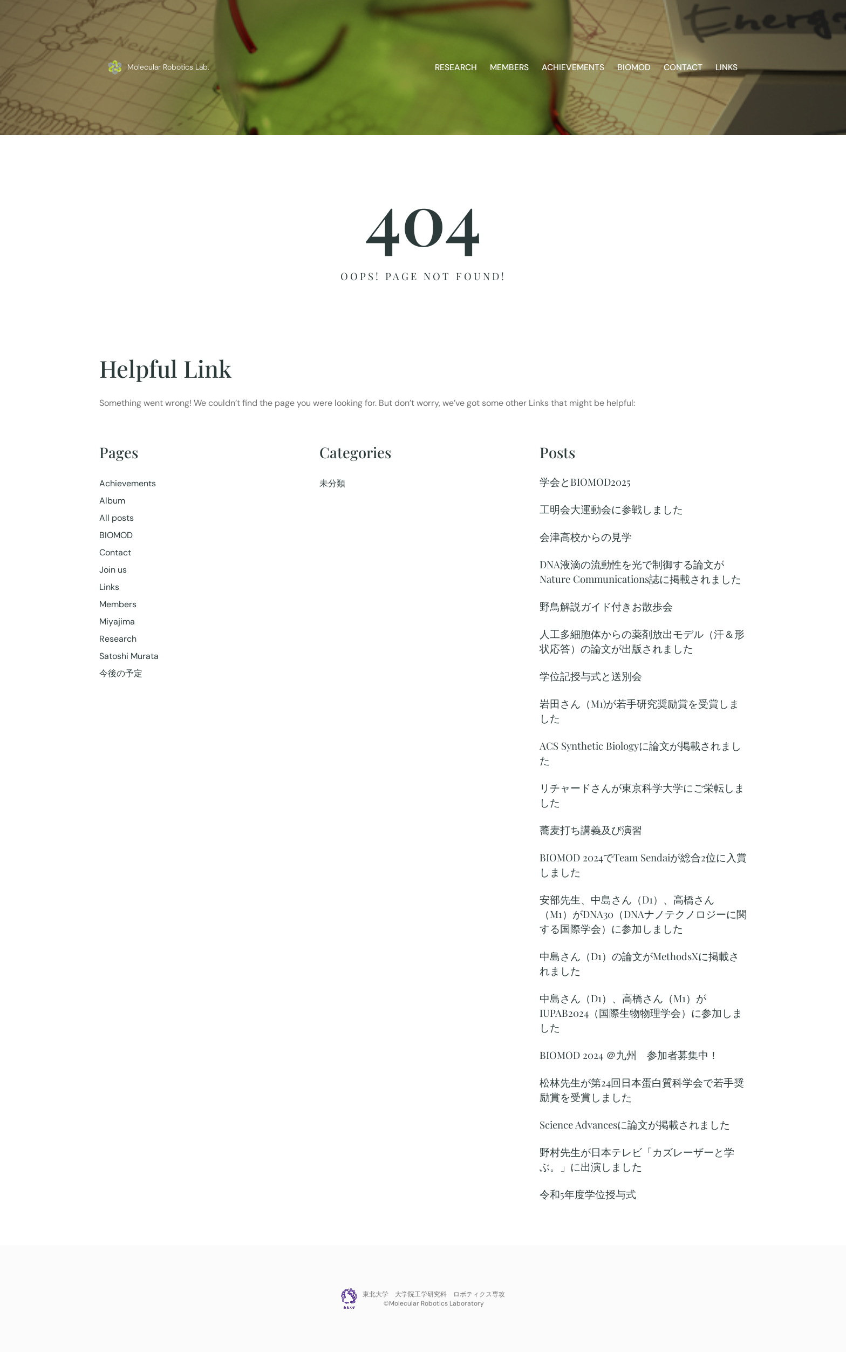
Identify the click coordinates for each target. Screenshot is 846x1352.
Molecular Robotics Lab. (168, 67)
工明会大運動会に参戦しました (611, 509)
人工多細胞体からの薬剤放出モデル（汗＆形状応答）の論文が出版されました (642, 641)
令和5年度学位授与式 (588, 1194)
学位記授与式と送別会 (591, 676)
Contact (115, 552)
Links (109, 587)
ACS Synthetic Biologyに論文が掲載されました (640, 753)
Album (112, 500)
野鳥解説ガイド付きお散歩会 (606, 606)
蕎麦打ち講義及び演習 (591, 830)
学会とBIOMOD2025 (585, 481)
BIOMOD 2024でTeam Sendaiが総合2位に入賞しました (643, 865)
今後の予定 (120, 673)
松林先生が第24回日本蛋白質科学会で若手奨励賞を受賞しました (642, 1090)
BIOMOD (116, 535)
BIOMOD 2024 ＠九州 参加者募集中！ (629, 1055)
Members (118, 604)
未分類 (332, 483)
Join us (113, 569)
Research (118, 638)
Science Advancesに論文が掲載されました (635, 1124)
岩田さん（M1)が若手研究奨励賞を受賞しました (639, 711)
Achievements (127, 483)
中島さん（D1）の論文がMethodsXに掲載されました (639, 963)
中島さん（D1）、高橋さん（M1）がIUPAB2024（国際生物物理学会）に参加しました (641, 1012)
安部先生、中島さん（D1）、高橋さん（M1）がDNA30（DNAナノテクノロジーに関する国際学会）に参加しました (643, 914)
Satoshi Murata (129, 656)
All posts (116, 518)
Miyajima (117, 621)
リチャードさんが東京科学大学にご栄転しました (642, 795)
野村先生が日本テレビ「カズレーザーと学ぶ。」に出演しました (637, 1159)
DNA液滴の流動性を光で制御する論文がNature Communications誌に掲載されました (640, 572)
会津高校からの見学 (586, 536)
